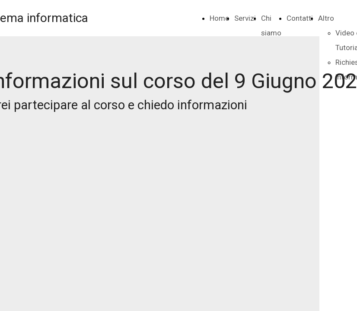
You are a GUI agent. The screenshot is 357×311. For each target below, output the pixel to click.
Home (219, 18)
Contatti (300, 18)
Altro (326, 18)
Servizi (245, 18)
